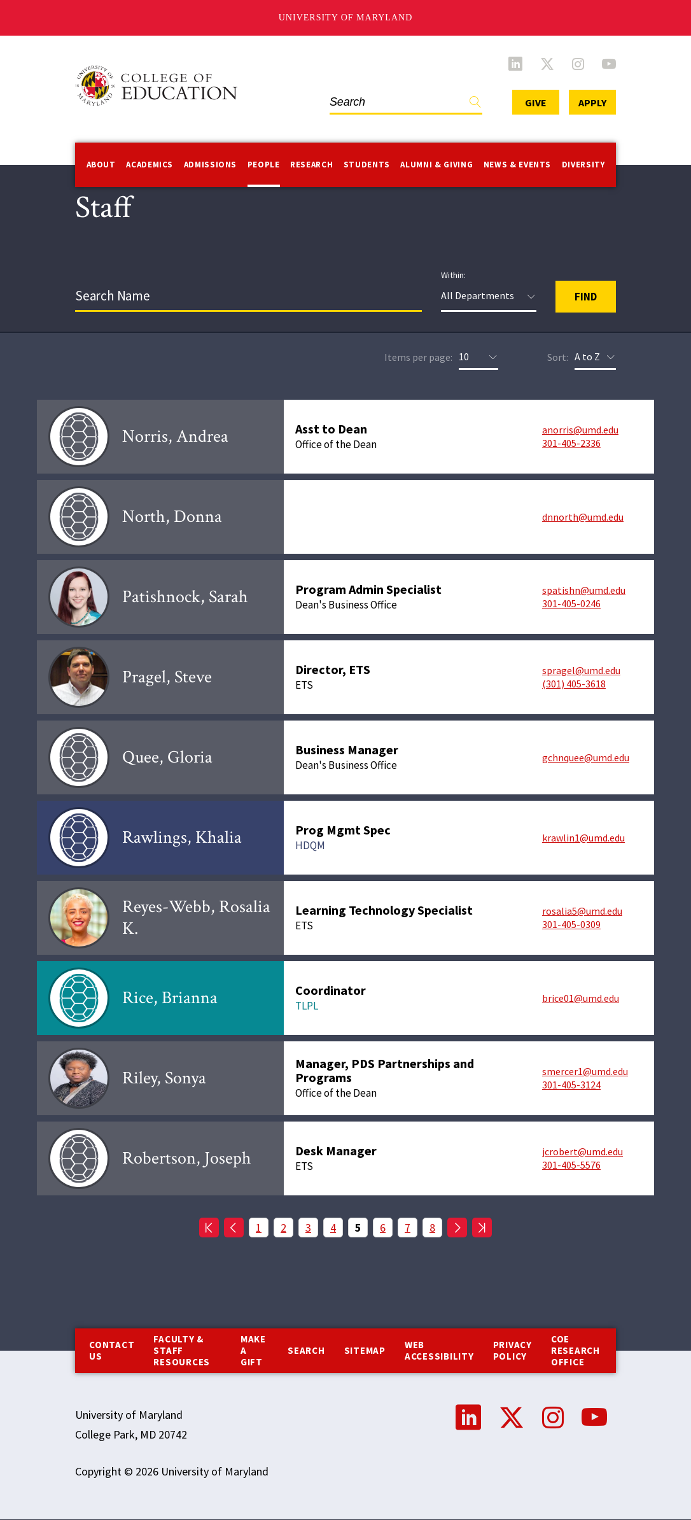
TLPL (306, 1006)
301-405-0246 (571, 603)
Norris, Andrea (175, 436)
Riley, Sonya (164, 1078)
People (264, 164)
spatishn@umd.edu (583, 590)
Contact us (111, 1350)
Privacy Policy (512, 1350)
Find (475, 105)
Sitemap (365, 1350)
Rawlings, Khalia (182, 837)
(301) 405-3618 (574, 683)
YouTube (609, 64)
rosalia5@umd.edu (582, 910)
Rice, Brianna (170, 998)
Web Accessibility (439, 1350)
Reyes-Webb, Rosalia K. (196, 917)
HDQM (310, 845)
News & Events (517, 164)
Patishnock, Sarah (185, 597)
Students (367, 164)
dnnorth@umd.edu (583, 516)
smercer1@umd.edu (585, 1071)
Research (311, 164)
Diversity (583, 164)
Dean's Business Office (346, 605)
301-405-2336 (571, 443)
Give (536, 102)
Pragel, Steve (167, 677)
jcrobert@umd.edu (582, 1151)
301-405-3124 (571, 1084)
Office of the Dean (336, 444)
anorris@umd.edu (580, 429)
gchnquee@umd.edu (585, 757)
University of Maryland (346, 17)
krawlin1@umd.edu (583, 837)
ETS (304, 685)
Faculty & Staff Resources (181, 1350)
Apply (592, 102)
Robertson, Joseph (186, 1158)
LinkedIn (515, 64)
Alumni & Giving (436, 164)
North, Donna (172, 516)
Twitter (547, 64)
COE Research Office (575, 1350)
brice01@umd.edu (580, 998)
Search (306, 1350)
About (101, 164)
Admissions (210, 164)
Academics (149, 164)
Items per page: (418, 357)
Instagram (578, 64)
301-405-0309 (571, 924)
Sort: (557, 357)
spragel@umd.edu (581, 670)
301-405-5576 (571, 1164)
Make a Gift (253, 1350)
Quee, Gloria (167, 757)
